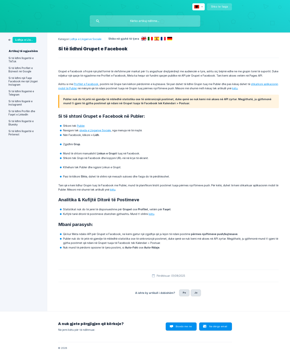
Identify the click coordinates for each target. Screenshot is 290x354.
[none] (198, 6)
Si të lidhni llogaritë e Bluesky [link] (21, 123)
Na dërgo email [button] (218, 326)
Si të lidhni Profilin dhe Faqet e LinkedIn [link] (22, 113)
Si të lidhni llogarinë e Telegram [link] (21, 93)
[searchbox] (145, 21)
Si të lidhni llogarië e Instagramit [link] (21, 103)
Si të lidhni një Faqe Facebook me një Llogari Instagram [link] (23, 81)
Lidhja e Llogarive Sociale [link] (86, 39)
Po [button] (184, 292)
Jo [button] (195, 292)
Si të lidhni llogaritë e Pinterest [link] (21, 133)
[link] (22, 39)
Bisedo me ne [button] (184, 326)
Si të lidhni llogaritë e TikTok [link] (21, 60)
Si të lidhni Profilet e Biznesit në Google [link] (21, 70)
